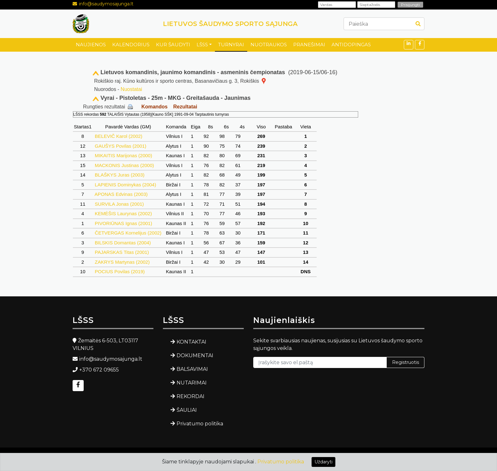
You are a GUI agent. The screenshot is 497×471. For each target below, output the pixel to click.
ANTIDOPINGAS (351, 45)
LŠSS (202, 45)
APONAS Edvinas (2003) (121, 194)
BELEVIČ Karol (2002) (119, 136)
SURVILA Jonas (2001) (119, 204)
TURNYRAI (231, 45)
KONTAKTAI (191, 342)
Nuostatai (131, 89)
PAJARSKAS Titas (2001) (122, 252)
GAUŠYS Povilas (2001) (121, 146)
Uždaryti (323, 462)
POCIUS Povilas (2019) (120, 271)
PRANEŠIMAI (309, 45)
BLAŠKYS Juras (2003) (120, 174)
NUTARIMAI (192, 383)
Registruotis (405, 362)
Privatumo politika (200, 424)
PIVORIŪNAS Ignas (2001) (123, 223)
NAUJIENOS (91, 45)
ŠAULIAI (187, 410)
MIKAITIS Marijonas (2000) (123, 155)
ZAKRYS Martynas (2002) (122, 262)
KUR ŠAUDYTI (173, 45)
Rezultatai (185, 106)
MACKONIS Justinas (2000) (124, 165)
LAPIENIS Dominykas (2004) (126, 184)
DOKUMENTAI (195, 355)
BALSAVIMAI (192, 369)
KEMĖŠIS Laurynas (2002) (123, 213)
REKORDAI (190, 396)
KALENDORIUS (131, 45)
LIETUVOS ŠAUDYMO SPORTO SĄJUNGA (230, 24)
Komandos (154, 106)
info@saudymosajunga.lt (106, 4)
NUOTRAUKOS (268, 45)
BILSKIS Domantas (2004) (123, 242)
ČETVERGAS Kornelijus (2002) (128, 233)
